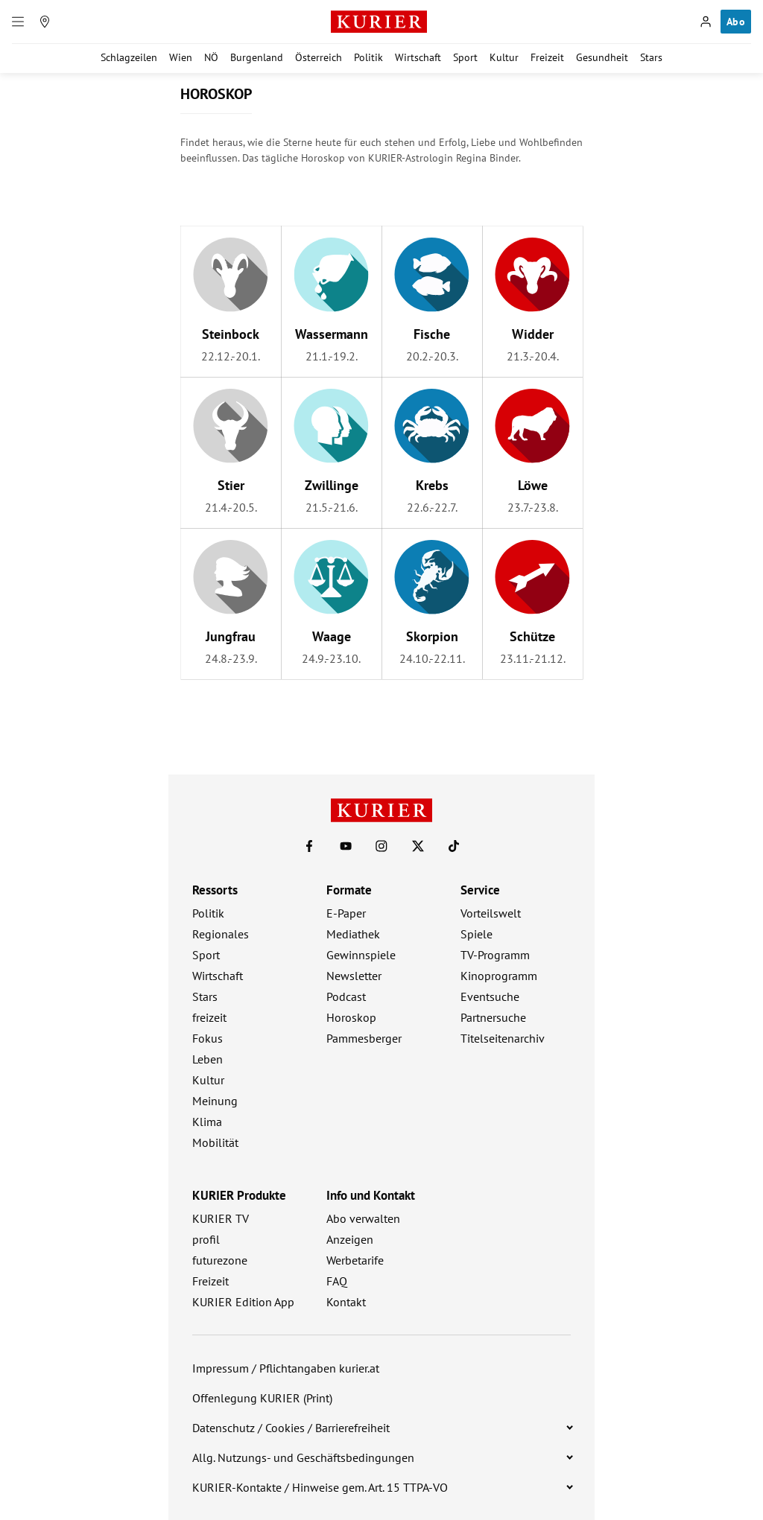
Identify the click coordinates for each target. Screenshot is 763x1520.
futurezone (219, 1260)
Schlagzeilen (129, 57)
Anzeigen (349, 1239)
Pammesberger (364, 1038)
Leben (207, 1059)
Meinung (215, 1100)
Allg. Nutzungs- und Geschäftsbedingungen (303, 1457)
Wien (180, 57)
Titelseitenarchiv (502, 1038)
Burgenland (256, 57)
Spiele (476, 933)
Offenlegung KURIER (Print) (262, 1397)
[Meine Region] (45, 22)
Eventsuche (489, 996)
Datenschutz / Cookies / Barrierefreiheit (291, 1427)
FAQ (336, 1280)
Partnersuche (493, 1017)
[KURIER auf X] (418, 846)
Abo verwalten (363, 1218)
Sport (465, 57)
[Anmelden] (706, 22)
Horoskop (351, 1017)
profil (206, 1239)
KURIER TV (220, 1218)
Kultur (504, 57)
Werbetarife (355, 1260)
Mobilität (215, 1142)
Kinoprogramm (498, 975)
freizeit (209, 1017)
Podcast (346, 996)
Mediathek (353, 933)
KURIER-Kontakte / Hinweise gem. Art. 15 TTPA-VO (320, 1487)
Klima (207, 1121)
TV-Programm (495, 954)
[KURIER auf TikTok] (454, 846)
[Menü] (18, 22)
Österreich (318, 57)
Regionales (220, 933)
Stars (651, 57)
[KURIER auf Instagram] (381, 846)
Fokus (207, 1038)
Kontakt (346, 1301)
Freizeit (547, 57)
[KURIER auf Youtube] (346, 846)
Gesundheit (602, 57)
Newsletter (354, 975)
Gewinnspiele (361, 954)
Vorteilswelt (490, 913)
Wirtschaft (418, 57)
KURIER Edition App (243, 1301)
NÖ (211, 57)
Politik (368, 57)
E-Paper (346, 913)
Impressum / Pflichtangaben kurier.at (285, 1368)
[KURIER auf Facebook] (309, 846)
